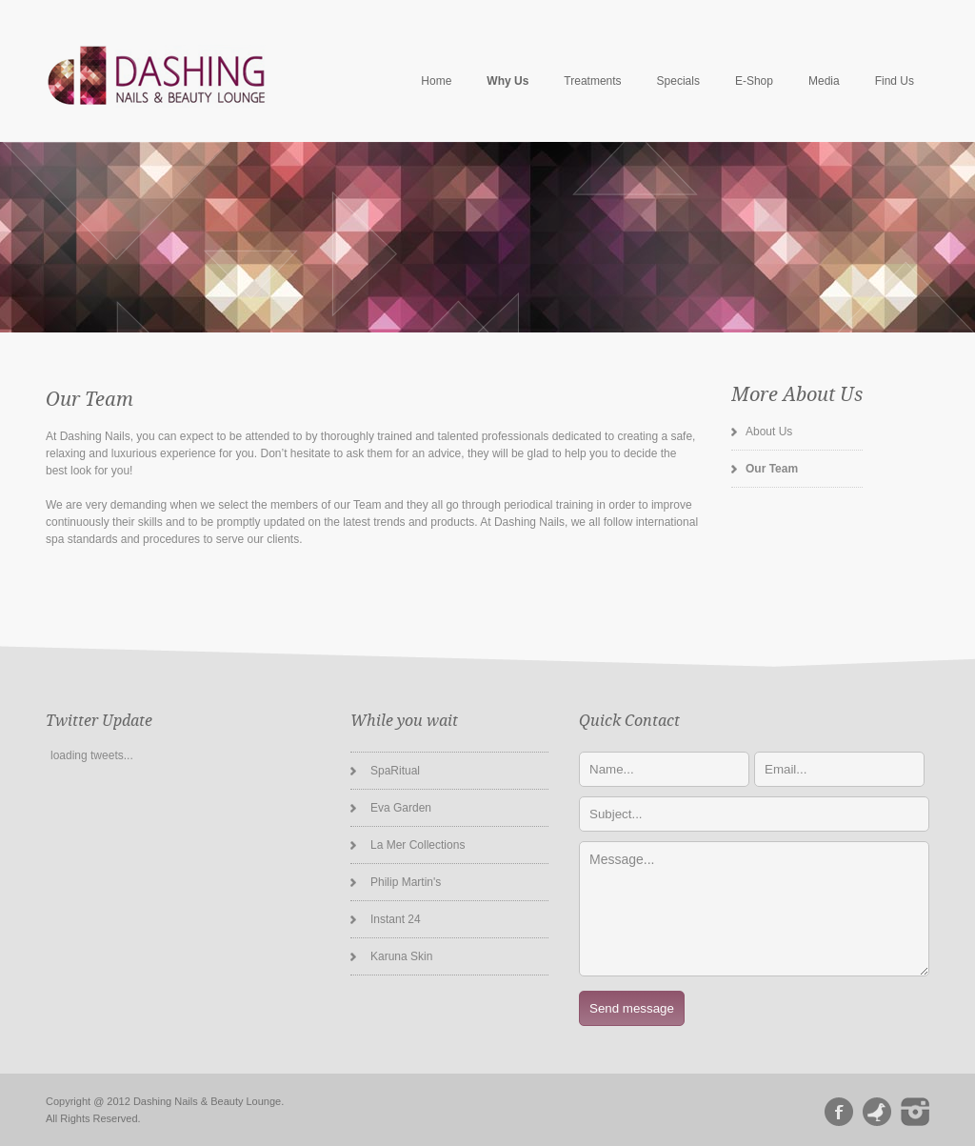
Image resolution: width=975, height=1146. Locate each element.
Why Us (507, 81)
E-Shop (754, 81)
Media (824, 81)
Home (436, 81)
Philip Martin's (405, 882)
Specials (678, 81)
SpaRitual (395, 770)
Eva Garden (400, 807)
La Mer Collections (417, 845)
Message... (754, 908)
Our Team (772, 468)
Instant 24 (395, 919)
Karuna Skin (401, 956)
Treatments (592, 81)
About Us (769, 431)
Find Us (894, 81)
